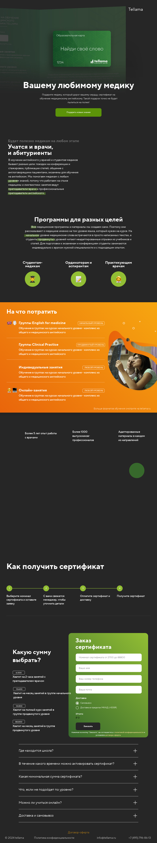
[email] (109, 689)
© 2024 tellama (14, 838)
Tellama (135, 9)
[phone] (109, 679)
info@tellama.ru (106, 838)
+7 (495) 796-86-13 (139, 838)
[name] (109, 668)
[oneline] (109, 657)
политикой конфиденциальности (129, 732)
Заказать (88, 726)
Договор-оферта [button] (78, 832)
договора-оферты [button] (113, 735)
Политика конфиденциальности (54, 838)
